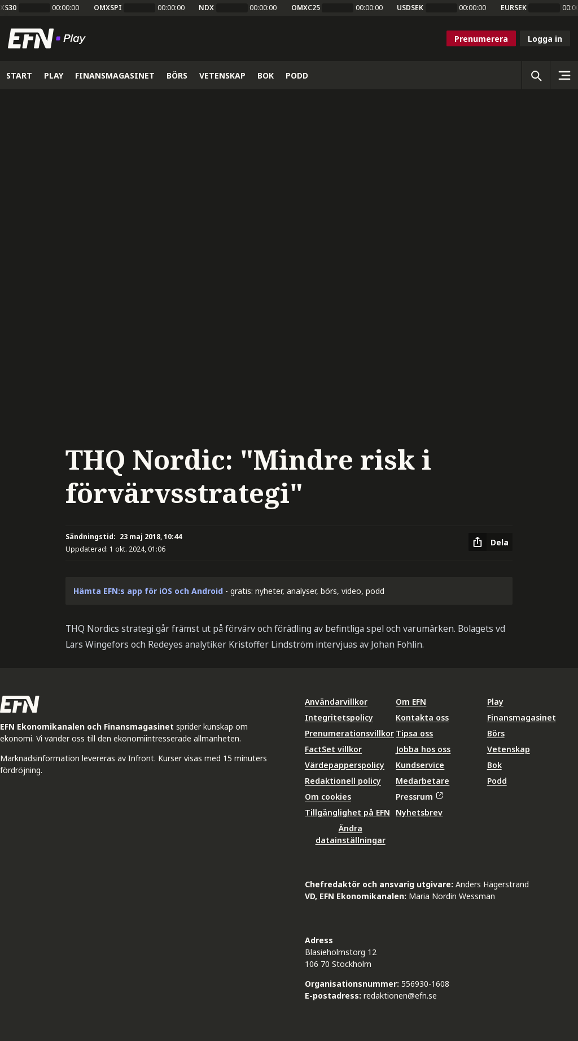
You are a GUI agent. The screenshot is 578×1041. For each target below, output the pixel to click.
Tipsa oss (414, 733)
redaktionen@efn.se (400, 995)
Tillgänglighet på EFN (347, 812)
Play (495, 701)
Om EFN (411, 701)
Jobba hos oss (423, 749)
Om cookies (328, 796)
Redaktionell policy (343, 780)
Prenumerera (481, 38)
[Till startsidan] (49, 38)
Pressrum (419, 796)
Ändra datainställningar (351, 834)
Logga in (545, 38)
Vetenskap (508, 749)
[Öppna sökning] (536, 75)
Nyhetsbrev (419, 812)
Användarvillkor (336, 701)
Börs (496, 733)
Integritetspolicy (339, 717)
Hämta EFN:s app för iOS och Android (148, 590)
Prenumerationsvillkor (349, 733)
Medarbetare (422, 780)
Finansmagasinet (521, 717)
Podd (497, 780)
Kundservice (420, 765)
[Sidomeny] (564, 75)
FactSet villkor (333, 749)
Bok (494, 765)
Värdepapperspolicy (344, 765)
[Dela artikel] (490, 542)
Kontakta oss (422, 717)
